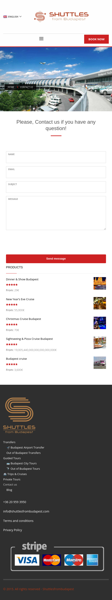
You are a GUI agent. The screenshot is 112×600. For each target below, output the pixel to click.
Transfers (9, 442)
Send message (56, 258)
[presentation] (38, 241)
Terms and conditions (18, 521)
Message (13, 199)
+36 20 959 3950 (14, 502)
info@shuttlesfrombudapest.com (26, 511)
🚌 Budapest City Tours (21, 463)
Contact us (10, 484)
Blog (9, 490)
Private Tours (11, 479)
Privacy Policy (12, 530)
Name (11, 154)
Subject (12, 184)
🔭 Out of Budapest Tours (23, 469)
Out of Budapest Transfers (23, 453)
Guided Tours (12, 458)
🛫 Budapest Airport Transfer (25, 447)
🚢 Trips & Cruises (15, 474)
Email (11, 169)
